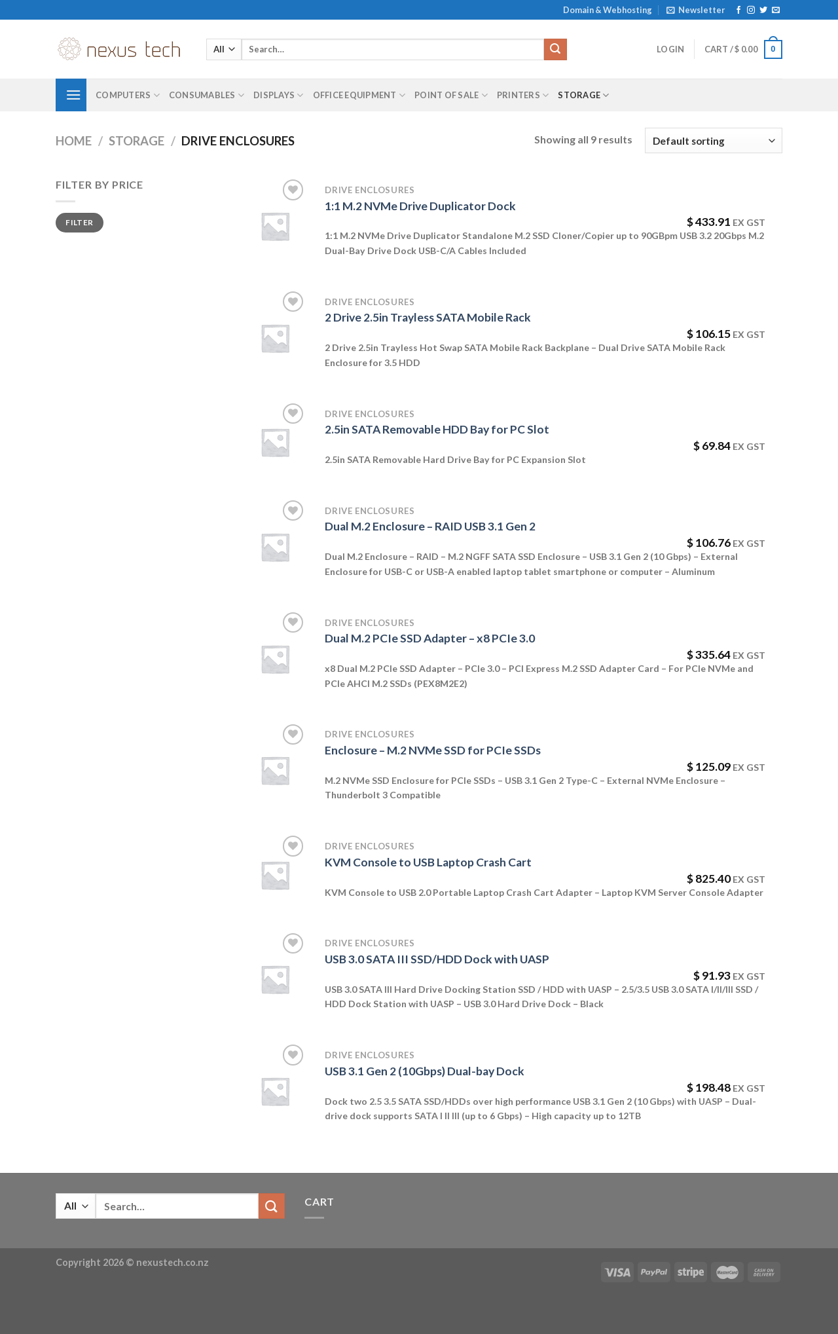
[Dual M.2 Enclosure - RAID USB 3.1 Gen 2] (275, 547)
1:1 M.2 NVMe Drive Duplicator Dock (420, 206)
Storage (583, 95)
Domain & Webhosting (607, 10)
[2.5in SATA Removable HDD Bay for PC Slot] (275, 442)
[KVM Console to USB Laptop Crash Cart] (275, 875)
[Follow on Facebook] (738, 10)
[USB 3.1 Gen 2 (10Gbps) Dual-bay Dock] (275, 1091)
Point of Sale (451, 95)
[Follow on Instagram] (751, 10)
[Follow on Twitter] (763, 10)
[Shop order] (713, 140)
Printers (523, 95)
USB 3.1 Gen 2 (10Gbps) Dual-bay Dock (424, 1071)
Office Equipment (359, 95)
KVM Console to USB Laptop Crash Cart (428, 862)
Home (74, 141)
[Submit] (555, 50)
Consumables (206, 95)
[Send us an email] (776, 10)
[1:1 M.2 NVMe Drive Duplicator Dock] (275, 226)
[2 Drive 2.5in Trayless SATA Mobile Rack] (275, 338)
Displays (278, 95)
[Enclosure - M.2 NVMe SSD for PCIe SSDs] (275, 770)
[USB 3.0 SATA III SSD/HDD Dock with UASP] (275, 979)
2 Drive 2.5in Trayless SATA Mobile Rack (428, 317)
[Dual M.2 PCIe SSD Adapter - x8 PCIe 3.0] (275, 659)
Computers (128, 95)
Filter (79, 222)
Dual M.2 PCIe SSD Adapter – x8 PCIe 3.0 (430, 638)
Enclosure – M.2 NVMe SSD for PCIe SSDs (433, 750)
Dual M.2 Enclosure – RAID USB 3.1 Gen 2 (430, 526)
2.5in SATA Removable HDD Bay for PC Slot (437, 429)
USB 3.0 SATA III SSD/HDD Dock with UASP (437, 959)
